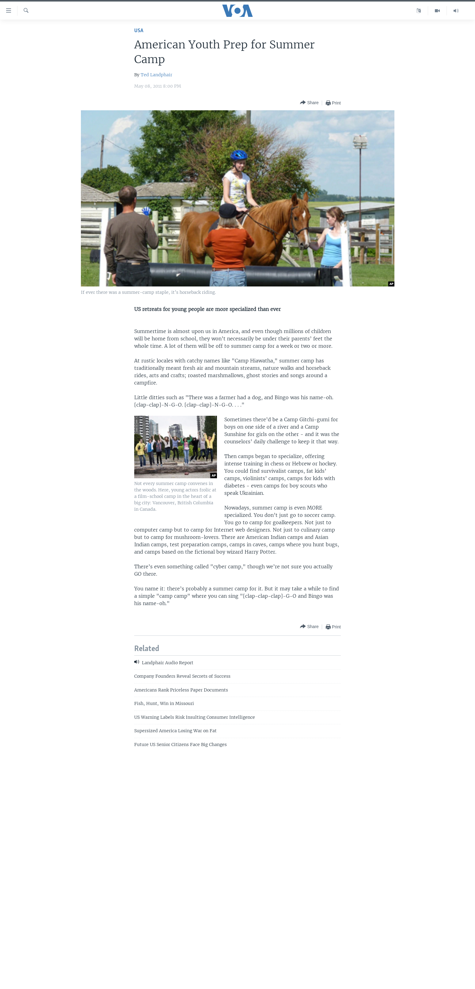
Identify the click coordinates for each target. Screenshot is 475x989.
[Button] (309, 102)
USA (138, 30)
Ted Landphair (156, 75)
